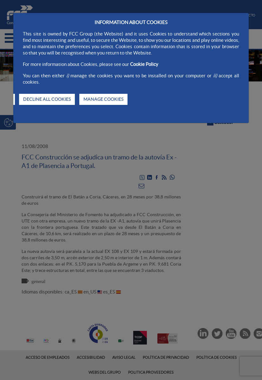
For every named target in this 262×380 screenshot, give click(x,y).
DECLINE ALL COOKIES (47, 99)
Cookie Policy (144, 64)
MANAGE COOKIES (103, 99)
